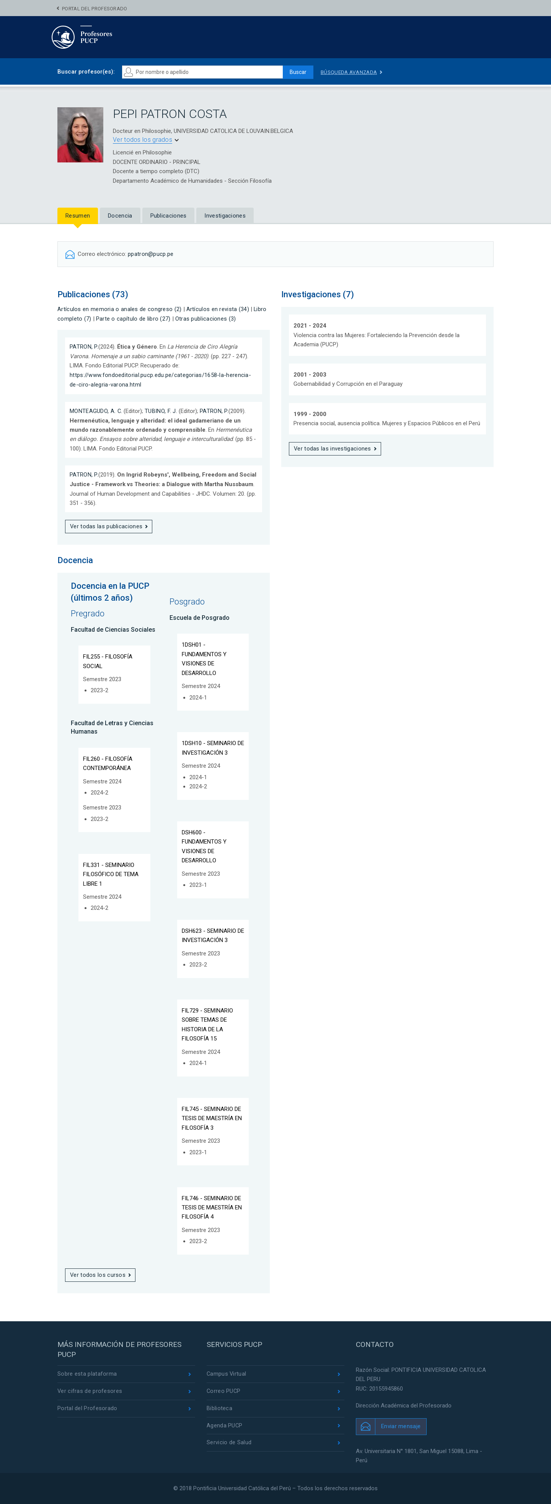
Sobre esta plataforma (87, 1374)
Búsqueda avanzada (350, 72)
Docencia (120, 215)
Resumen (77, 215)
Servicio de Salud (229, 1443)
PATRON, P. (84, 346)
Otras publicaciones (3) (205, 318)
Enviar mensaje (401, 1426)
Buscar (297, 72)
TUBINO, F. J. (161, 409)
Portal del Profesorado (94, 8)
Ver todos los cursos (98, 1274)
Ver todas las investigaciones (333, 448)
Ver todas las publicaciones (106, 525)
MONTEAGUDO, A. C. (96, 409)
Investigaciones (225, 215)
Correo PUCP (224, 1391)
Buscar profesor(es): (86, 71)
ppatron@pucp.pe (151, 254)
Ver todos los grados (142, 139)
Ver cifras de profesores (89, 1391)
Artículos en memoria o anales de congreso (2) (119, 308)
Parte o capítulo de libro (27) (133, 318)
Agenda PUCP (225, 1426)
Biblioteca (219, 1409)
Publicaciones (168, 215)
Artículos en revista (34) (217, 308)
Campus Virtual (227, 1374)
